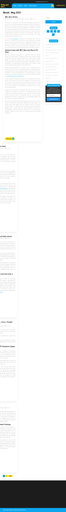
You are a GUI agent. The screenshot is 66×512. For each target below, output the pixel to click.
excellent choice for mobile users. (15, 76)
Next (10, 476)
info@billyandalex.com (42, 1)
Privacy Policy (32, 5)
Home (15, 5)
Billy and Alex (5, 6)
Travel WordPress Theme (10, 510)
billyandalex (18, 19)
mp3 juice (15, 38)
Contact (20, 5)
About (25, 5)
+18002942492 (60, 5)
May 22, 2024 (9, 19)
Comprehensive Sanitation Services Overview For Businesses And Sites (52, 66)
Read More (10, 139)
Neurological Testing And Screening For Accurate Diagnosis (51, 75)
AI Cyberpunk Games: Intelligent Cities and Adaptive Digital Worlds (53, 52)
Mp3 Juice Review (11, 17)
